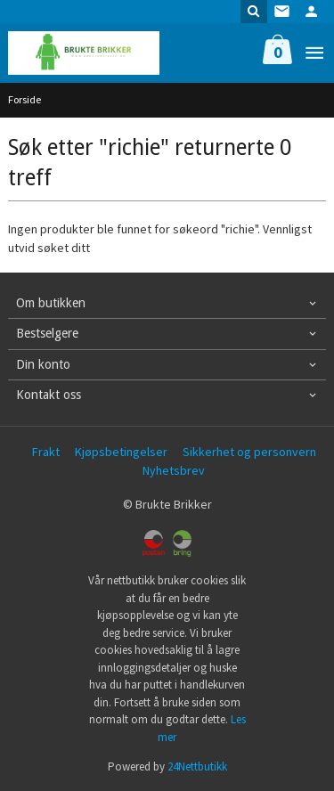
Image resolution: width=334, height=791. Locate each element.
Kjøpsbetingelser (121, 452)
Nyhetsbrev (174, 470)
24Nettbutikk (197, 766)
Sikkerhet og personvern (249, 452)
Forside (24, 99)
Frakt (46, 452)
